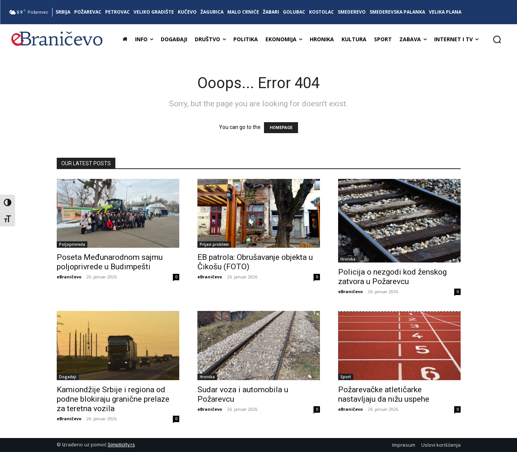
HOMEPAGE (281, 127)
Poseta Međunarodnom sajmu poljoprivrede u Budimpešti (110, 262)
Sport (345, 376)
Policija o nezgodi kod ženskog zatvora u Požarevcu (392, 276)
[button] (497, 39)
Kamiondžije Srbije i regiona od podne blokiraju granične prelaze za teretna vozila (113, 399)
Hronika (348, 259)
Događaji (67, 376)
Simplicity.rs (121, 444)
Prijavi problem (214, 244)
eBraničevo (69, 277)
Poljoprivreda (72, 244)
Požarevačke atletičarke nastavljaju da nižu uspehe (383, 394)
